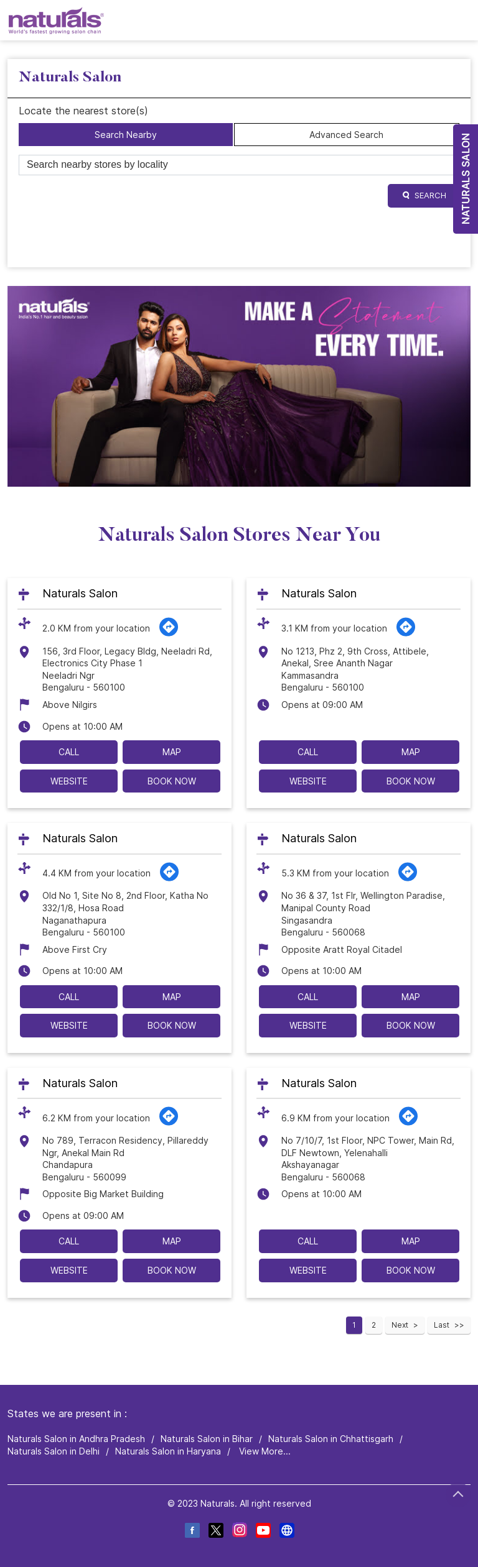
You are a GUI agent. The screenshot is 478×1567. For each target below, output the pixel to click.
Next (399, 1325)
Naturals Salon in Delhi (53, 1451)
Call (69, 752)
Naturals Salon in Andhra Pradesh (76, 1439)
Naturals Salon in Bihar (207, 1439)
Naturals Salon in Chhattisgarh (330, 1439)
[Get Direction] (168, 633)
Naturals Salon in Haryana (168, 1451)
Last (441, 1325)
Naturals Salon (80, 593)
